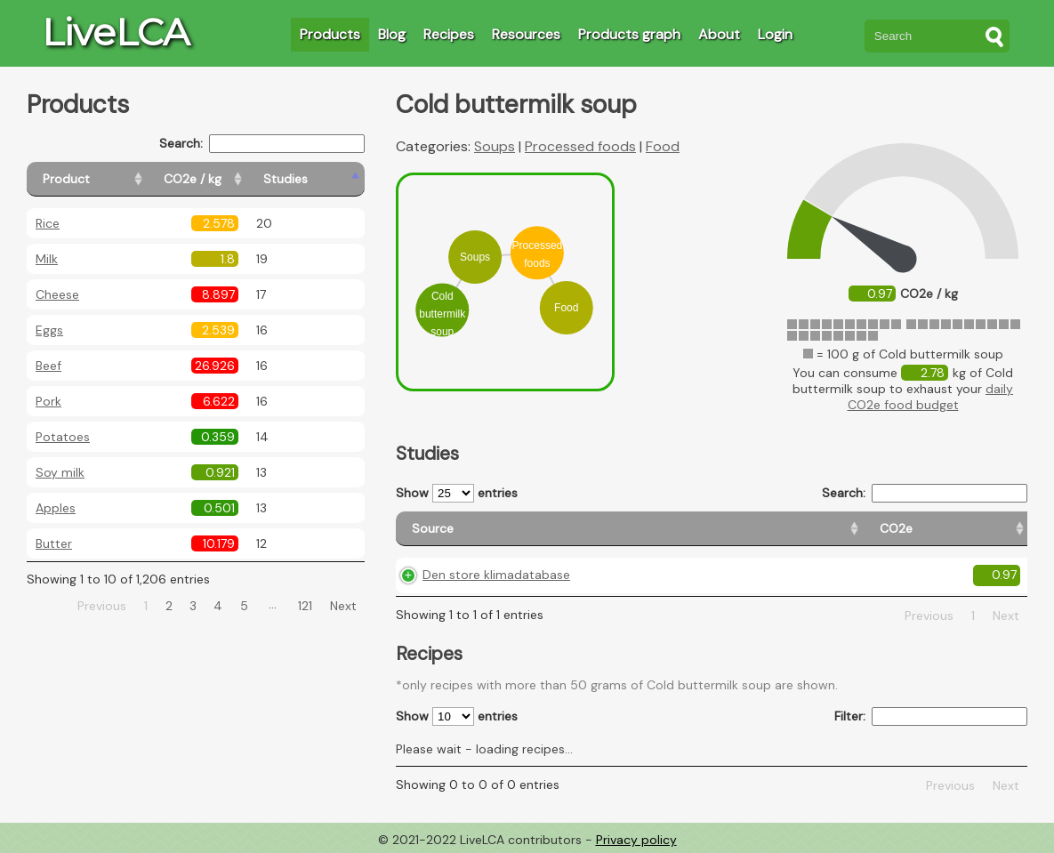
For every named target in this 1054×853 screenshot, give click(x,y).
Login (775, 34)
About (719, 34)
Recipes (448, 34)
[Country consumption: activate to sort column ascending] (866, 528)
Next (343, 606)
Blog (392, 34)
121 (305, 606)
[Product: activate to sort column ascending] (107, 179)
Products (330, 34)
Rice (48, 223)
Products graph (629, 34)
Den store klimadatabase (496, 575)
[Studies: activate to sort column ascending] (326, 179)
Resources (526, 34)
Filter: (930, 716)
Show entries (457, 493)
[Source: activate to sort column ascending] (493, 528)
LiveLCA (115, 32)
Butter (54, 543)
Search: (262, 143)
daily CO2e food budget (931, 397)
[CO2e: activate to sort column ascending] (624, 528)
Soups (494, 146)
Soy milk (60, 472)
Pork (48, 401)
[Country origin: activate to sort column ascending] (719, 528)
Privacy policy (636, 840)
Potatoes (63, 437)
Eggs (49, 330)
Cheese (57, 294)
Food (663, 146)
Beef (48, 366)
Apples (56, 508)
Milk (47, 259)
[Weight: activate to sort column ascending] (990, 528)
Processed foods (580, 146)
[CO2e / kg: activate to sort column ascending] (237, 179)
